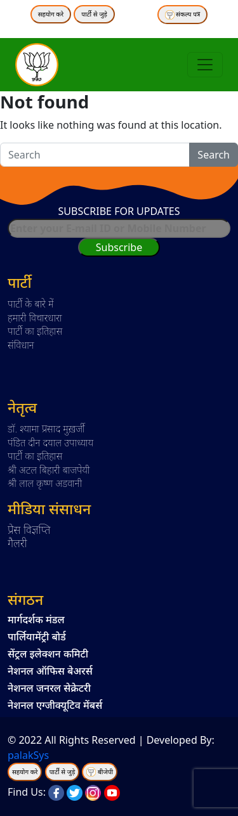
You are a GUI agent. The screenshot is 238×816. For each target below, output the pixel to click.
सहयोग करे (50, 14)
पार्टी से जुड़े (94, 14)
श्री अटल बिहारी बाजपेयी (48, 470)
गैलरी (17, 542)
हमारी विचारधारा (35, 318)
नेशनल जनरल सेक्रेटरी (49, 688)
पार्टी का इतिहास (35, 331)
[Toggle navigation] (205, 64)
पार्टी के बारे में (31, 304)
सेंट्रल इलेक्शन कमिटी (48, 654)
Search (213, 155)
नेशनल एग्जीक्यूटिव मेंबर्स (55, 705)
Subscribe (119, 247)
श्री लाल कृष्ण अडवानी (45, 483)
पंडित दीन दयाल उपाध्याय (50, 443)
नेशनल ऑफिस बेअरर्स (50, 671)
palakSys (28, 755)
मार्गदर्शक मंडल (36, 619)
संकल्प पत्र (183, 15)
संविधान (21, 345)
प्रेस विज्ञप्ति (29, 529)
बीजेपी (105, 771)
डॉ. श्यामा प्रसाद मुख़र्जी (46, 429)
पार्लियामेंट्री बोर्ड (37, 637)
